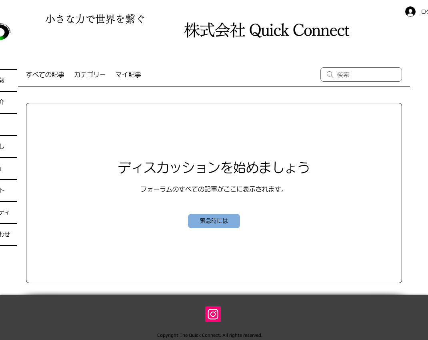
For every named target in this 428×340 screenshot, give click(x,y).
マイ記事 (128, 74)
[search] (361, 74)
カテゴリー (90, 74)
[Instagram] (213, 314)
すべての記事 (45, 74)
